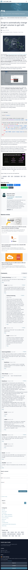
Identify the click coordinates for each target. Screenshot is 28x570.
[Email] (7, 209)
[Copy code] (26, 111)
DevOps (10, 32)
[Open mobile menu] (26, 1)
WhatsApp (4, 187)
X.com (3, 184)
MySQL (22, 532)
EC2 (24, 176)
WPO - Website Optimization (7, 516)
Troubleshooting (5, 522)
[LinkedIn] (8, 209)
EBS (21, 176)
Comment (3, 482)
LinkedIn (10, 184)
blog (5, 17)
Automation (4, 176)
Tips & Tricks (20, 32)
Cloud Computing (5, 32)
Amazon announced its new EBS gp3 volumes (17, 54)
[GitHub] (10, 209)
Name (2, 473)
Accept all (14, 568)
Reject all (14, 563)
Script (2, 178)
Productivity (15, 32)
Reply (3, 282)
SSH (16, 532)
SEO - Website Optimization (7, 514)
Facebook (17, 184)
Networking (4, 525)
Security (3, 509)
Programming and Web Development (9, 524)
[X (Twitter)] (12, 209)
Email (11, 187)
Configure (14, 565)
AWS (9, 176)
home (2, 17)
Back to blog (4, 496)
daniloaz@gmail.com (6, 551)
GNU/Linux (4, 519)
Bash (12, 176)
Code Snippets (16, 176)
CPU (19, 532)
